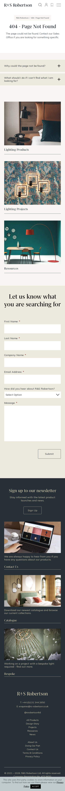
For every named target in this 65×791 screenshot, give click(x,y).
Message (10, 402)
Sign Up (32, 510)
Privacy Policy (32, 756)
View (32, 134)
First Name (12, 321)
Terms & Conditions (33, 752)
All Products (32, 720)
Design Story (32, 723)
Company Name (15, 355)
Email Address (14, 371)
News (32, 734)
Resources (32, 730)
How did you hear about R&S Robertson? (29, 388)
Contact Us (32, 749)
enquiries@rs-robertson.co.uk (33, 706)
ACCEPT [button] (35, 786)
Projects (32, 727)
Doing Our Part (32, 745)
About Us (32, 742)
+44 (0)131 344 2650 (33, 702)
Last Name (12, 338)
